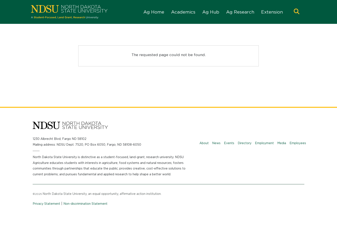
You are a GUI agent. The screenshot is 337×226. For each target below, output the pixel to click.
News (216, 143)
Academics (183, 12)
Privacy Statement (46, 203)
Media (281, 143)
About (204, 143)
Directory (244, 143)
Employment (264, 143)
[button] (296, 12)
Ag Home (153, 12)
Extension (272, 12)
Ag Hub (210, 12)
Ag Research (240, 12)
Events (229, 143)
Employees (298, 143)
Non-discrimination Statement (85, 203)
